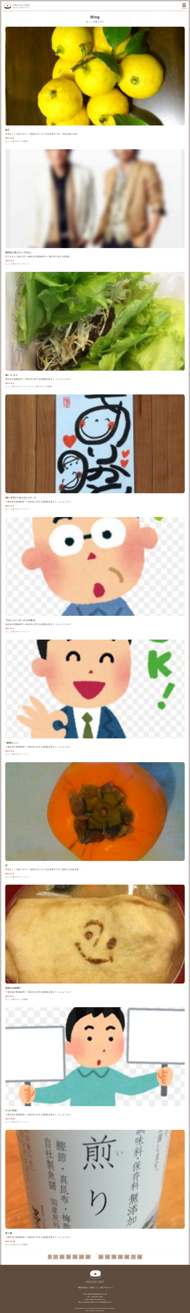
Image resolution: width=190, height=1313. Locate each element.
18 (101, 1256)
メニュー (184, 6)
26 (140, 1256)
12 (62, 1256)
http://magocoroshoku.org (95, 1299)
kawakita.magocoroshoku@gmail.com (97, 1302)
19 (107, 1256)
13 (68, 1256)
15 (81, 1256)
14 (75, 1256)
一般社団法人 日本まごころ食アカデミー (17, 6)
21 (120, 1256)
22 (127, 1256)
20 (114, 1256)
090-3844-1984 (97, 1297)
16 (88, 1256)
